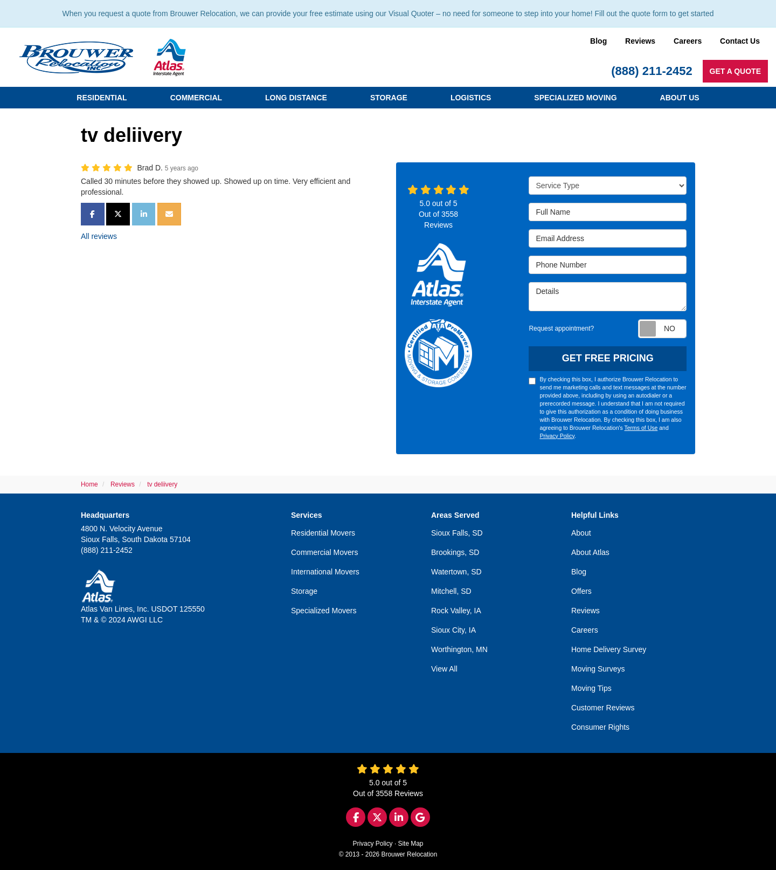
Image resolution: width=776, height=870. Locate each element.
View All (444, 669)
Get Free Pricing (608, 358)
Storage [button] (388, 97)
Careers (688, 41)
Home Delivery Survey (608, 649)
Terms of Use (640, 427)
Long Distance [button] (296, 97)
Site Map (411, 843)
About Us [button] (679, 97)
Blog (598, 41)
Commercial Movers (324, 552)
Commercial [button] (196, 97)
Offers (581, 591)
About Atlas (590, 552)
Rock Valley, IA (456, 610)
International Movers (325, 571)
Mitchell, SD (451, 591)
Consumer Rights (600, 727)
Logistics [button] (471, 97)
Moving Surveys (598, 669)
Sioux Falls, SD (457, 533)
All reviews (99, 236)
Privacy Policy (556, 436)
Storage (304, 591)
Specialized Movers (323, 610)
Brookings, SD (455, 552)
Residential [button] (102, 97)
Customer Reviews (602, 707)
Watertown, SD (456, 571)
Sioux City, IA (453, 630)
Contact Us (740, 41)
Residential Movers (323, 533)
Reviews (640, 41)
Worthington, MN (459, 649)
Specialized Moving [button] (575, 97)
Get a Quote (735, 71)
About (581, 533)
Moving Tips (591, 688)
